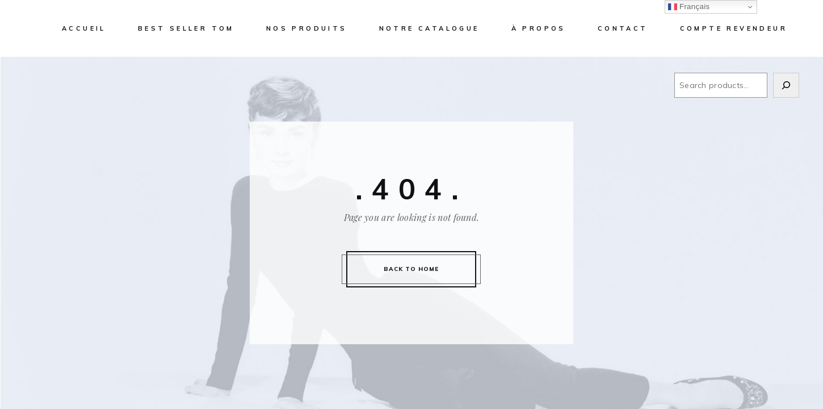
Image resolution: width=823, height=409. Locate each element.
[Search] (786, 85)
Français (688, 6)
